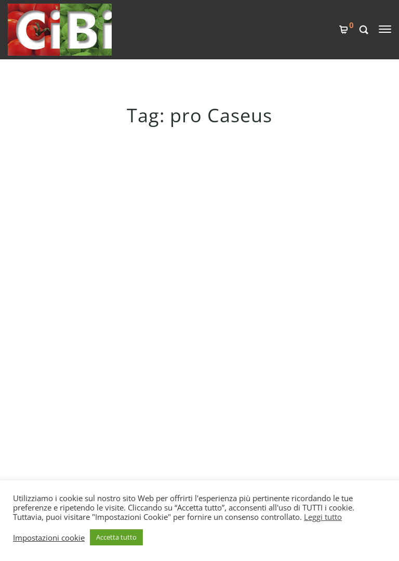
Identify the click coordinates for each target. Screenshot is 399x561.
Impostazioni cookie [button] (49, 537)
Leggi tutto (323, 516)
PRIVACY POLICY (173, 405)
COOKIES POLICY (174, 387)
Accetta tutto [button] (116, 537)
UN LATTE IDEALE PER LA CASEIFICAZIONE (112, 190)
